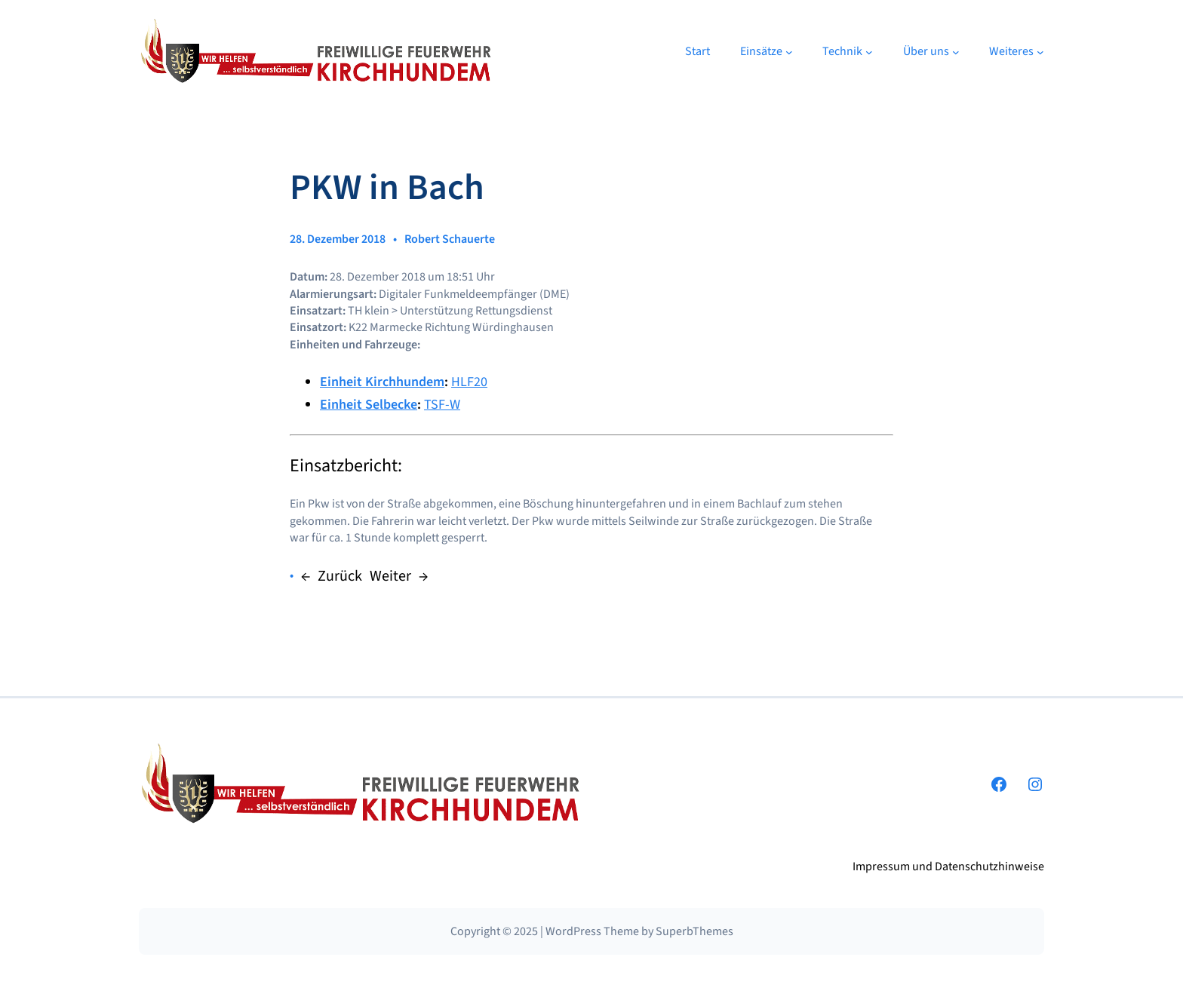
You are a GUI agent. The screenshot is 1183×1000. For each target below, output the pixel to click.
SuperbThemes (694, 931)
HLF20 (469, 382)
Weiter (390, 576)
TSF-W (442, 404)
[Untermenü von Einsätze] (789, 52)
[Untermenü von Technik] (869, 52)
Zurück (340, 576)
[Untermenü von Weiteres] (1040, 52)
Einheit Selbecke (368, 404)
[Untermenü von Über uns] (956, 52)
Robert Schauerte (449, 239)
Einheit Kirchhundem (382, 382)
